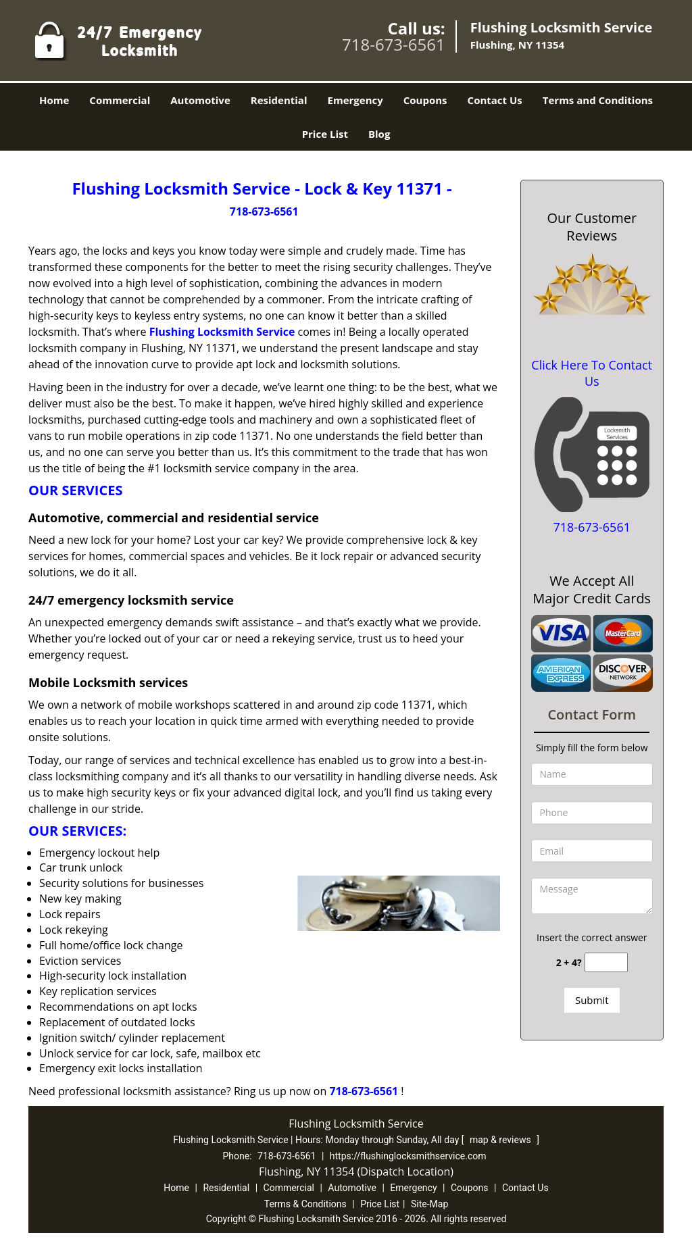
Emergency (355, 100)
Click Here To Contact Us (591, 373)
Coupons (425, 100)
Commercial (119, 100)
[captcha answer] (606, 962)
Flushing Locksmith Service (222, 331)
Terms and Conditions (598, 100)
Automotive (200, 100)
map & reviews (501, 1139)
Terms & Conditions (305, 1204)
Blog (379, 134)
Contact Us (495, 100)
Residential (279, 100)
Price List (325, 134)
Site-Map (429, 1204)
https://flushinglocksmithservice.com (408, 1156)
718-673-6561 (393, 44)
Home (54, 100)
